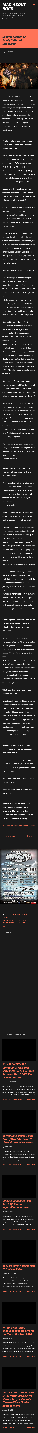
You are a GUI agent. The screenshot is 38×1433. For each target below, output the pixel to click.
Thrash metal (21, 923)
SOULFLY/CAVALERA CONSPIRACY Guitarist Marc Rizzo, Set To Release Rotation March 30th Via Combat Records (18, 1071)
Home (4, 23)
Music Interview (8, 923)
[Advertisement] (19, 1007)
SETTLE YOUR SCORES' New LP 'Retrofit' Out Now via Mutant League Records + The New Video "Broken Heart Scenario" (18, 1399)
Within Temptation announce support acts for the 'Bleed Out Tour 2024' (18, 1331)
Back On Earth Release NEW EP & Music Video (18, 1267)
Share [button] (4, 926)
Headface (6, 917)
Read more (31, 1100)
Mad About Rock (14, 6)
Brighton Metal (14, 914)
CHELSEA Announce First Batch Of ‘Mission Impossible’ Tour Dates (16, 1204)
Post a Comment (15, 1100)
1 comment (13, 1428)
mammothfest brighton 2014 (13, 920)
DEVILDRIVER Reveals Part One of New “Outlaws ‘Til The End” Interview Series (17, 1139)
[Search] (29, 3)
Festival (25, 914)
